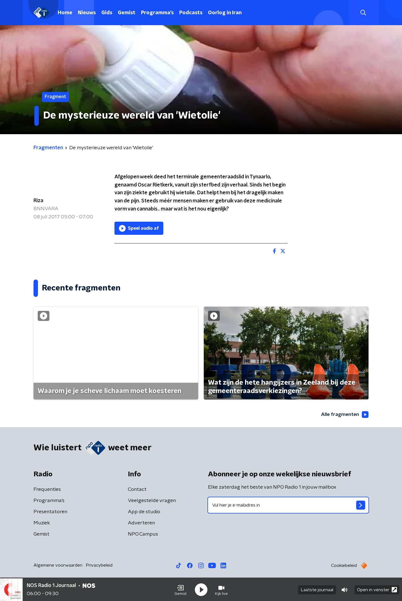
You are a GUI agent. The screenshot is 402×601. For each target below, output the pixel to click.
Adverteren (141, 523)
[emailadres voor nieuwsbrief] (288, 505)
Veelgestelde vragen (152, 500)
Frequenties (47, 489)
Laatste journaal (317, 589)
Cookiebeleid (344, 566)
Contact (137, 489)
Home (65, 12)
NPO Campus (143, 534)
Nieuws (87, 12)
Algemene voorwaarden (58, 565)
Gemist (126, 12)
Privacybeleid (99, 565)
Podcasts (190, 12)
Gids (106, 12)
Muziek (42, 523)
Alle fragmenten (344, 414)
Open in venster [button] (377, 589)
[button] (181, 589)
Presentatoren (50, 512)
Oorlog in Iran (225, 12)
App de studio (144, 512)
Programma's (157, 12)
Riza (38, 200)
